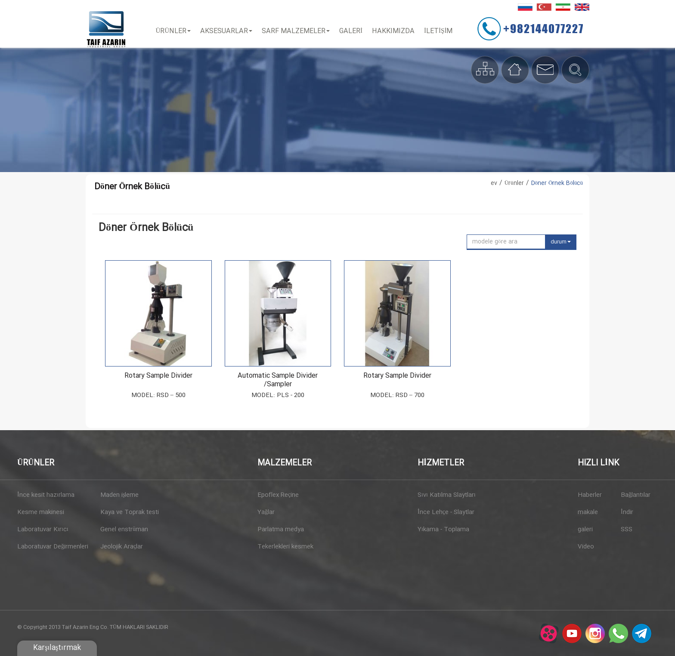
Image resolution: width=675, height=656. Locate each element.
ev (494, 183)
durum (561, 241)
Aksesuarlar (229, 31)
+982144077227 (549, 28)
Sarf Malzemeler (299, 31)
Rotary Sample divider (158, 376)
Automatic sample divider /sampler (278, 380)
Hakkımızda (396, 31)
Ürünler (176, 31)
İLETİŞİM (441, 31)
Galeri (353, 31)
